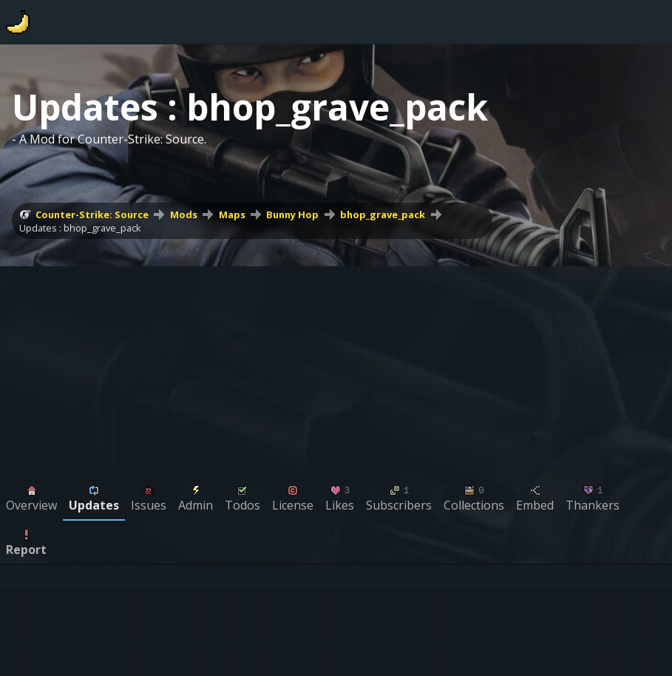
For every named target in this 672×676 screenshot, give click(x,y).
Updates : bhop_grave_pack (80, 227)
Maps (232, 214)
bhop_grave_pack (382, 214)
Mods (183, 214)
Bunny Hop (292, 214)
